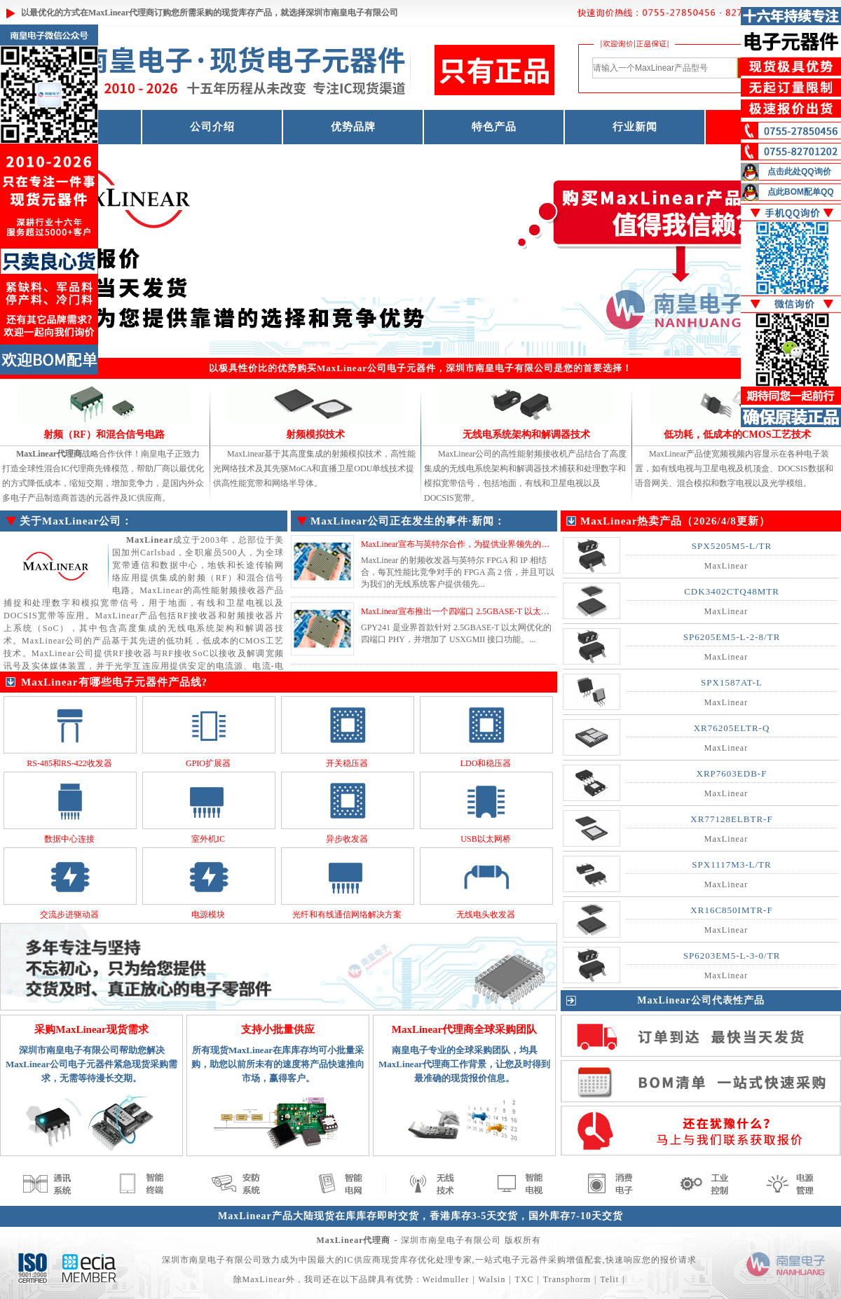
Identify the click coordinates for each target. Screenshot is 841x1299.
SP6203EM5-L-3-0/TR (732, 955)
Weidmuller (446, 1279)
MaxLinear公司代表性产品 (701, 1000)
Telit (609, 1279)
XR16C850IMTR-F (731, 910)
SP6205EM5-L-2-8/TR (732, 637)
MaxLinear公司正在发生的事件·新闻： (407, 521)
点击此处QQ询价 (799, 171)
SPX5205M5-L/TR (732, 546)
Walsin (491, 1279)
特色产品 (494, 126)
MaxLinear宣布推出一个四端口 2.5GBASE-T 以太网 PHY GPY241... (483, 611)
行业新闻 (635, 126)
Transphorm (567, 1279)
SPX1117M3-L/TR (731, 864)
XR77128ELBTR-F (731, 819)
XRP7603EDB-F (732, 773)
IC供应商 (362, 1260)
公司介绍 (212, 126)
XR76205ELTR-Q (732, 728)
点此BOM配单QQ (800, 192)
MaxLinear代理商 (121, 13)
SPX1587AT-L (732, 682)
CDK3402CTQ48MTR (731, 591)
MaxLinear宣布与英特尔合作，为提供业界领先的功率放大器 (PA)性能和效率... (505, 544)
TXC (524, 1279)
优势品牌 (353, 126)
